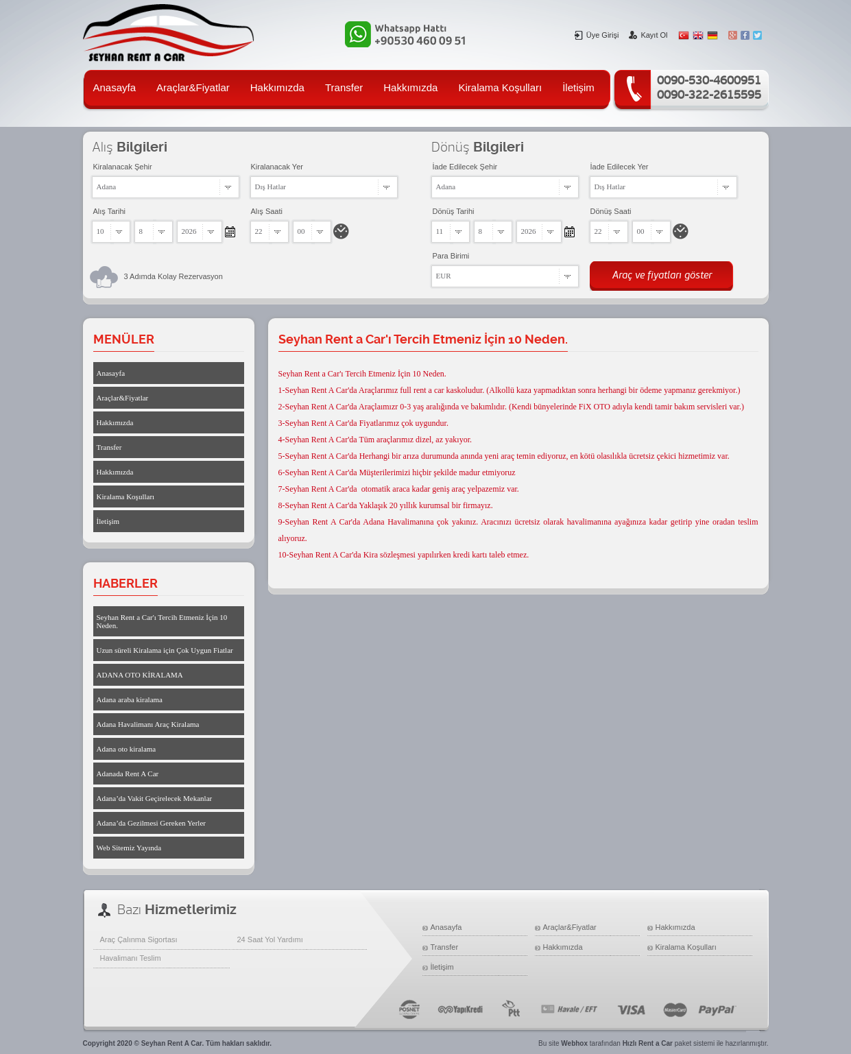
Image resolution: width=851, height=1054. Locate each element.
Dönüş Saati (611, 211)
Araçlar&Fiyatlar (193, 87)
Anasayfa (114, 87)
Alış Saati (267, 211)
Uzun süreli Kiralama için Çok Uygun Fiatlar (165, 650)
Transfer (344, 87)
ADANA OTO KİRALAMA (140, 675)
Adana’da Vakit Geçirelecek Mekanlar (155, 798)
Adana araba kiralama (130, 699)
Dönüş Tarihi (454, 211)
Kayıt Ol (648, 35)
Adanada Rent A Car (128, 773)
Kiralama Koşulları (500, 87)
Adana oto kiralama (126, 749)
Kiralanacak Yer (277, 167)
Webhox (574, 1043)
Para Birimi (451, 256)
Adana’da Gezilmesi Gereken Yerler (151, 823)
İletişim (578, 87)
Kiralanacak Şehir (122, 167)
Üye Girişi (597, 35)
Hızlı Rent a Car (648, 1043)
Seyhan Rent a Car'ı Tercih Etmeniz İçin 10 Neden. (162, 621)
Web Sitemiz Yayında (129, 847)
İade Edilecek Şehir (465, 167)
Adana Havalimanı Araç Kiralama (148, 724)
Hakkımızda (277, 87)
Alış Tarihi (109, 211)
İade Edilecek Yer (619, 167)
